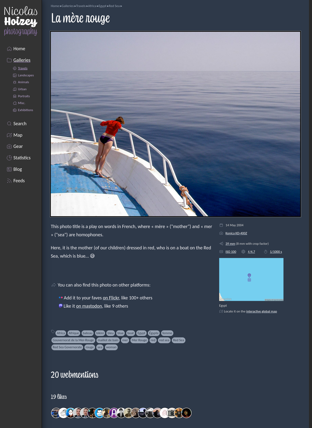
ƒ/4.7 (251, 252)
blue (121, 333)
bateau (87, 333)
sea (100, 347)
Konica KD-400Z (236, 233)
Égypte (154, 333)
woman (111, 347)
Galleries (68, 6)
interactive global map (261, 311)
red (153, 340)
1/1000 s (276, 252)
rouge (90, 347)
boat (130, 333)
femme (167, 333)
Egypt (102, 6)
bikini (100, 333)
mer (125, 340)
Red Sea (114, 6)
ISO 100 (231, 252)
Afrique (74, 333)
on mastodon (89, 306)
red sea (164, 340)
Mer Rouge (139, 340)
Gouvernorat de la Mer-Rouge (73, 340)
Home (55, 6)
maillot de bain (108, 340)
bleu (111, 333)
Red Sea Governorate (67, 347)
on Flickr (111, 298)
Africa (92, 6)
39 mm (230, 244)
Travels (81, 6)
